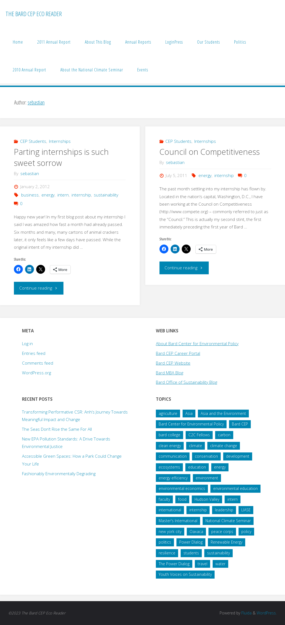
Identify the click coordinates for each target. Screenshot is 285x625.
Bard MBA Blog (169, 372)
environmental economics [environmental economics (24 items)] (182, 488)
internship (81, 195)
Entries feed (33, 353)
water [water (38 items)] (220, 563)
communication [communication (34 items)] (173, 456)
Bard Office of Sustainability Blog (186, 382)
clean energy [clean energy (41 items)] (170, 445)
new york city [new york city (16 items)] (170, 531)
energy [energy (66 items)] (220, 467)
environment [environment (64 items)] (207, 477)
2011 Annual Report (54, 42)
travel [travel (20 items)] (202, 563)
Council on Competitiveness (209, 151)
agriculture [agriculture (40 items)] (168, 413)
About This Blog (98, 42)
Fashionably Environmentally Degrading (58, 473)
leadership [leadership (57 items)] (224, 509)
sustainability (106, 195)
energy (48, 195)
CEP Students (33, 141)
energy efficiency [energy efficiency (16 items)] (173, 477)
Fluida (246, 613)
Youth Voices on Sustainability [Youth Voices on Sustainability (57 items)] (185, 574)
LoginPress (174, 42)
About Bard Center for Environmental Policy (197, 343)
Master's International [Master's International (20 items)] (178, 520)
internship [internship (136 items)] (198, 509)
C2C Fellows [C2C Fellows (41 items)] (199, 434)
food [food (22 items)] (182, 499)
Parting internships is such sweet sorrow (61, 157)
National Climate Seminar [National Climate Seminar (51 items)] (228, 520)
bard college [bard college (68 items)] (169, 434)
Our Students (208, 42)
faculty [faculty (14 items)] (164, 499)
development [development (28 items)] (237, 456)
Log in (27, 343)
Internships (60, 141)
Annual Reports (138, 42)
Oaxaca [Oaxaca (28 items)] (196, 531)
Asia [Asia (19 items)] (189, 413)
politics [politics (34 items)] (165, 542)
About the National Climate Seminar (91, 70)
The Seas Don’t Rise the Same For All (57, 429)
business (30, 195)
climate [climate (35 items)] (195, 445)
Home (18, 42)
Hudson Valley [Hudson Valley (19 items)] (207, 499)
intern (63, 195)
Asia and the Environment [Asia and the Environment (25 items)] (223, 413)
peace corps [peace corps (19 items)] (222, 531)
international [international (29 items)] (170, 509)
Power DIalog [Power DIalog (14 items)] (191, 542)
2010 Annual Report (29, 70)
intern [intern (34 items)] (232, 499)
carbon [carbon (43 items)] (224, 434)
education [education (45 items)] (197, 467)
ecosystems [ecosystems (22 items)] (169, 467)
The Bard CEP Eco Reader (34, 13)
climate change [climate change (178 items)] (223, 445)
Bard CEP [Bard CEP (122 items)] (240, 424)
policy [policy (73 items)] (246, 531)
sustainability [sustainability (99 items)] (218, 553)
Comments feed (37, 363)
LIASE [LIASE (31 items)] (245, 509)
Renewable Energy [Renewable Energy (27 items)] (226, 542)
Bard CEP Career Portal (178, 353)
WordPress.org (36, 372)
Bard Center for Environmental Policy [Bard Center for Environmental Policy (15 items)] (191, 424)
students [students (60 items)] (191, 553)
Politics (240, 42)
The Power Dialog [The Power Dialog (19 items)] (174, 563)
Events (142, 70)
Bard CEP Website (173, 363)
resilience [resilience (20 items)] (167, 553)
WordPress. (267, 613)
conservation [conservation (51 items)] (206, 456)
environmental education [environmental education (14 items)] (235, 488)
